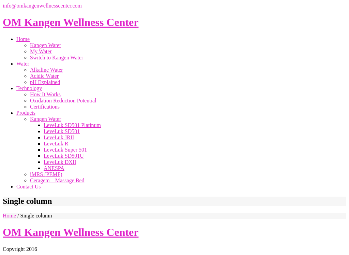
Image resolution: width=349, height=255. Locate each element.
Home (9, 215)
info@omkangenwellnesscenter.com (42, 6)
